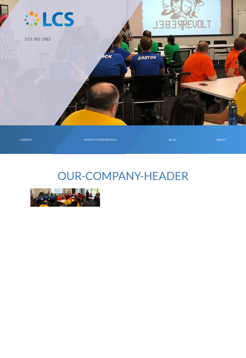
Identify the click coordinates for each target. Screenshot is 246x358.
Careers (26, 139)
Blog (172, 139)
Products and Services (100, 139)
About (221, 139)
